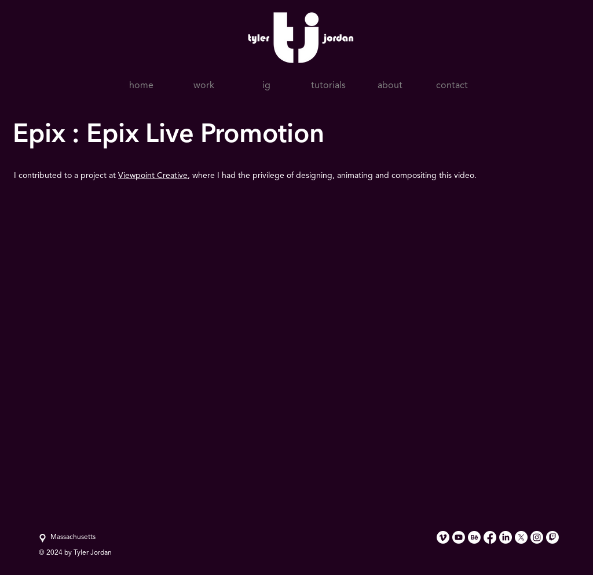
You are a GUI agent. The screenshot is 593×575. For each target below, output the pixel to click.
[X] (521, 537)
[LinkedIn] (505, 537)
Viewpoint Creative (153, 176)
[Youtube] (458, 537)
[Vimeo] (443, 537)
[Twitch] (552, 537)
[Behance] (474, 537)
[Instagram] (536, 537)
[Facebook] (490, 537)
